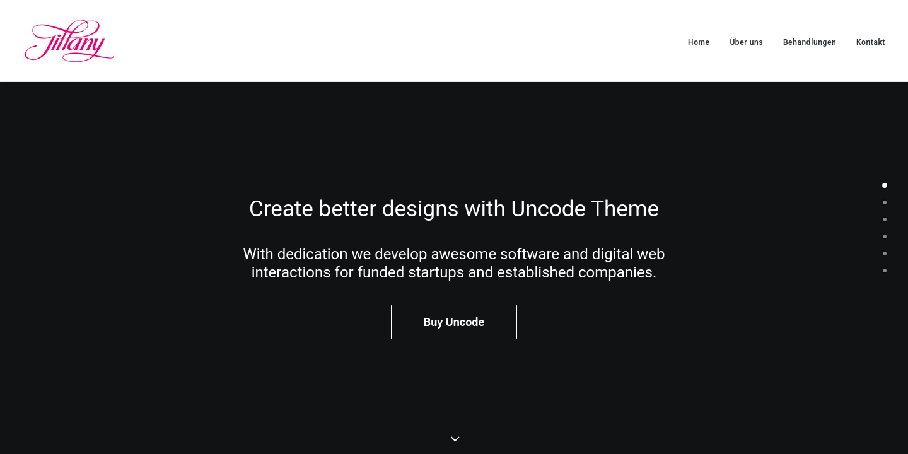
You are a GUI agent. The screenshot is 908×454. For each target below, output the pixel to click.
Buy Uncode (454, 322)
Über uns (746, 42)
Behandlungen (809, 42)
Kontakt (870, 42)
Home (699, 42)
